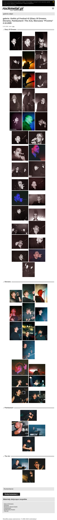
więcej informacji (11, 4)
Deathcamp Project (9, 509)
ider (13, 26)
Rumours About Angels (10, 506)
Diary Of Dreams (10, 29)
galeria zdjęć (8, 14)
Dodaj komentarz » (11, 494)
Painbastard (9, 408)
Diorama (8, 282)
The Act (7, 456)
